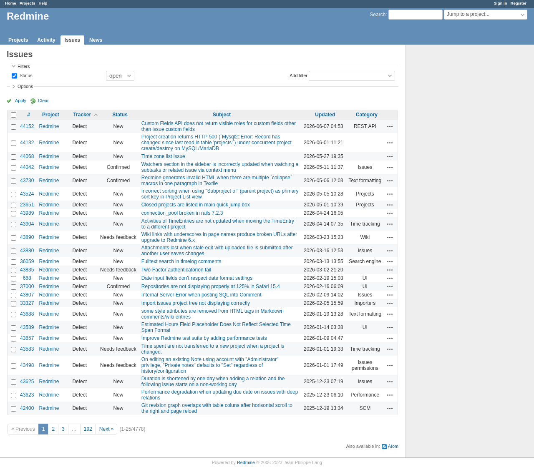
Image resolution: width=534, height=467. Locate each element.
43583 (27, 349)
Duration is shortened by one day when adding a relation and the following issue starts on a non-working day (213, 381)
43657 (27, 338)
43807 (27, 295)
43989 (27, 213)
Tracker (82, 115)
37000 (27, 286)
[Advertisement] (447, 175)
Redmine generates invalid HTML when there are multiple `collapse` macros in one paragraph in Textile (216, 180)
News (95, 40)
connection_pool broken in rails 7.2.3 (182, 213)
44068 (27, 156)
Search (377, 15)
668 (27, 278)
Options (25, 86)
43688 (27, 314)
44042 (27, 167)
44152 (27, 126)
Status (25, 75)
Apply (20, 100)
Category (367, 115)
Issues (72, 40)
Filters (24, 66)
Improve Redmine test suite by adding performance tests (204, 338)
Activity (46, 40)
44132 (27, 143)
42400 (27, 408)
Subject (222, 115)
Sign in (500, 3)
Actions (390, 126)
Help (43, 3)
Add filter (298, 75)
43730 (27, 180)
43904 (27, 224)
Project (50, 115)
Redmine (49, 126)
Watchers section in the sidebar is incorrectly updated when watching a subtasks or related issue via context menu (219, 167)
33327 (27, 303)
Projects (27, 3)
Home (10, 3)
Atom (393, 446)
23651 (27, 205)
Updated (325, 115)
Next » (106, 429)
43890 (27, 237)
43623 (27, 395)
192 (88, 429)
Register (518, 3)
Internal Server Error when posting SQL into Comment (201, 295)
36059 (27, 261)
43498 (27, 365)
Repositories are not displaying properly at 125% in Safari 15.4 (210, 286)
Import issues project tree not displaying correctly (195, 303)
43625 (27, 381)
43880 (27, 251)
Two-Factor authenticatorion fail (176, 270)
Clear (43, 100)
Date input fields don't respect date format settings (196, 278)
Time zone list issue (163, 156)
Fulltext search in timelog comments (181, 261)
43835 (27, 270)
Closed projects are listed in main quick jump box (195, 205)
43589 (27, 327)
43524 (27, 194)
